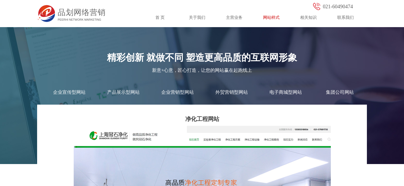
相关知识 (308, 17)
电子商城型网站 (286, 92)
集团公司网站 (340, 92)
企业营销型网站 (177, 92)
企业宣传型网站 (69, 92)
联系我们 (345, 17)
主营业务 (234, 17)
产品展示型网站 (123, 92)
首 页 (160, 17)
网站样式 (271, 17)
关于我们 (197, 17)
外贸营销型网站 (231, 92)
